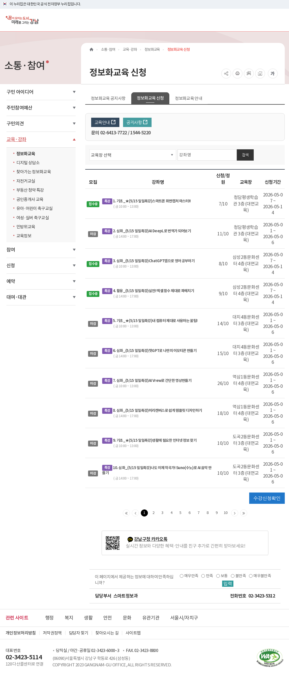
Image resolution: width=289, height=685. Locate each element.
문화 (127, 618)
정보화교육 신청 (150, 98)
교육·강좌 (16, 139)
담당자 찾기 (78, 633)
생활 (88, 618)
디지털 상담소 (28, 162)
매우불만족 (262, 575)
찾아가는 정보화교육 (33, 171)
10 (225, 512)
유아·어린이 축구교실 (34, 208)
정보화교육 (25, 153)
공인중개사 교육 (29, 199)
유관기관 (150, 618)
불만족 (240, 575)
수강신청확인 (267, 498)
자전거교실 (25, 181)
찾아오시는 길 (107, 633)
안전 (107, 618)
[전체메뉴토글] (280, 20)
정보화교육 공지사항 (108, 98)
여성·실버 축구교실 (32, 217)
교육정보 (23, 235)
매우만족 (191, 575)
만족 (209, 575)
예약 (10, 281)
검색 (245, 155)
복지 (69, 618)
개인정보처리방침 (21, 633)
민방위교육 (25, 226)
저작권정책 (52, 633)
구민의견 (15, 124)
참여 (10, 250)
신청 (10, 265)
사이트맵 (133, 633)
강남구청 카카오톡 (150, 539)
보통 (224, 575)
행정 (49, 618)
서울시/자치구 (184, 618)
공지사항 (137, 122)
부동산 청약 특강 (30, 190)
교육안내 (105, 122)
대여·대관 (16, 297)
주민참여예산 (19, 108)
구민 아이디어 (19, 92)
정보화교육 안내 (188, 98)
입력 (228, 583)
